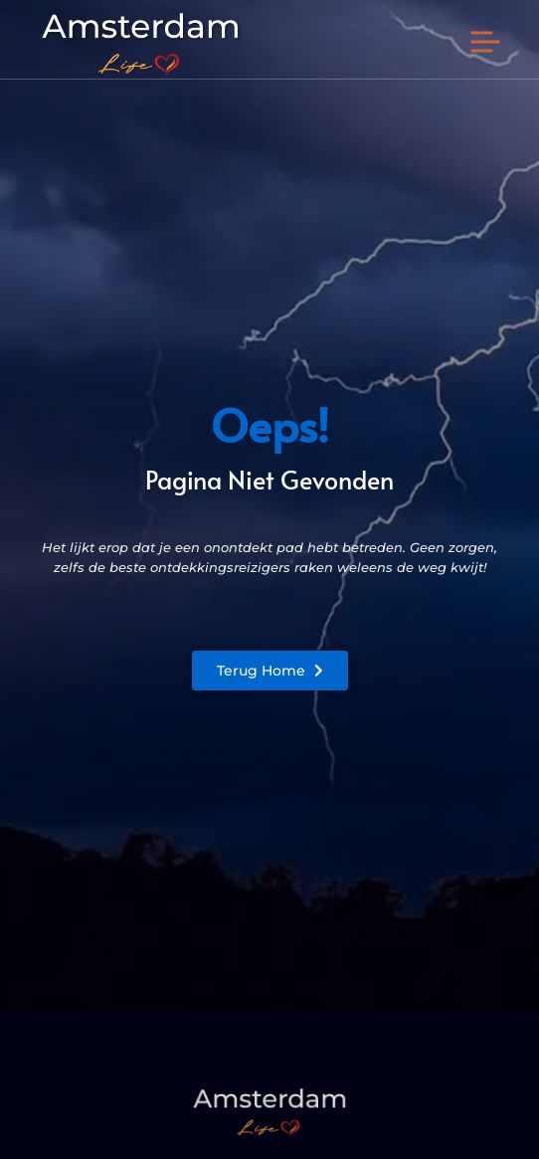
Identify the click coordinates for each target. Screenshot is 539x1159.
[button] (485, 44)
